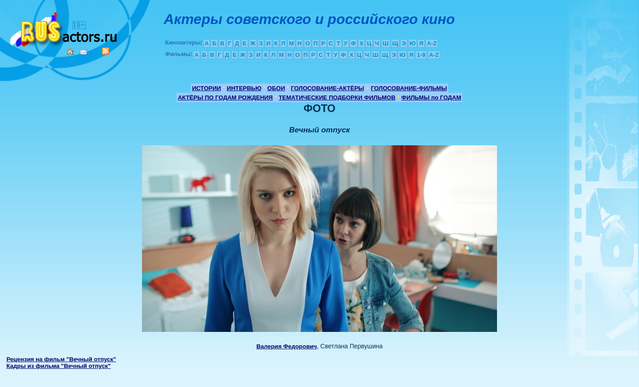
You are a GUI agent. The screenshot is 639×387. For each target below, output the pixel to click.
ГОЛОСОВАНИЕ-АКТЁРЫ (327, 88)
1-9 (421, 55)
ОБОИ (276, 88)
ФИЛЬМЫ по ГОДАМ (431, 97)
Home (70, 51)
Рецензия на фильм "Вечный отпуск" (61, 359)
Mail (83, 52)
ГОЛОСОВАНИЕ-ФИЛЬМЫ (409, 88)
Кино (64, 28)
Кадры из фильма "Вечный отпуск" (58, 366)
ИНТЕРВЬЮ (244, 88)
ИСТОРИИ (206, 88)
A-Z (432, 43)
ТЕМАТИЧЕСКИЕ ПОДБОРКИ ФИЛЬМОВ (337, 97)
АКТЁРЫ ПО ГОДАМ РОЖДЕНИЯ (225, 97)
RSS (105, 51)
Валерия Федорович (286, 346)
